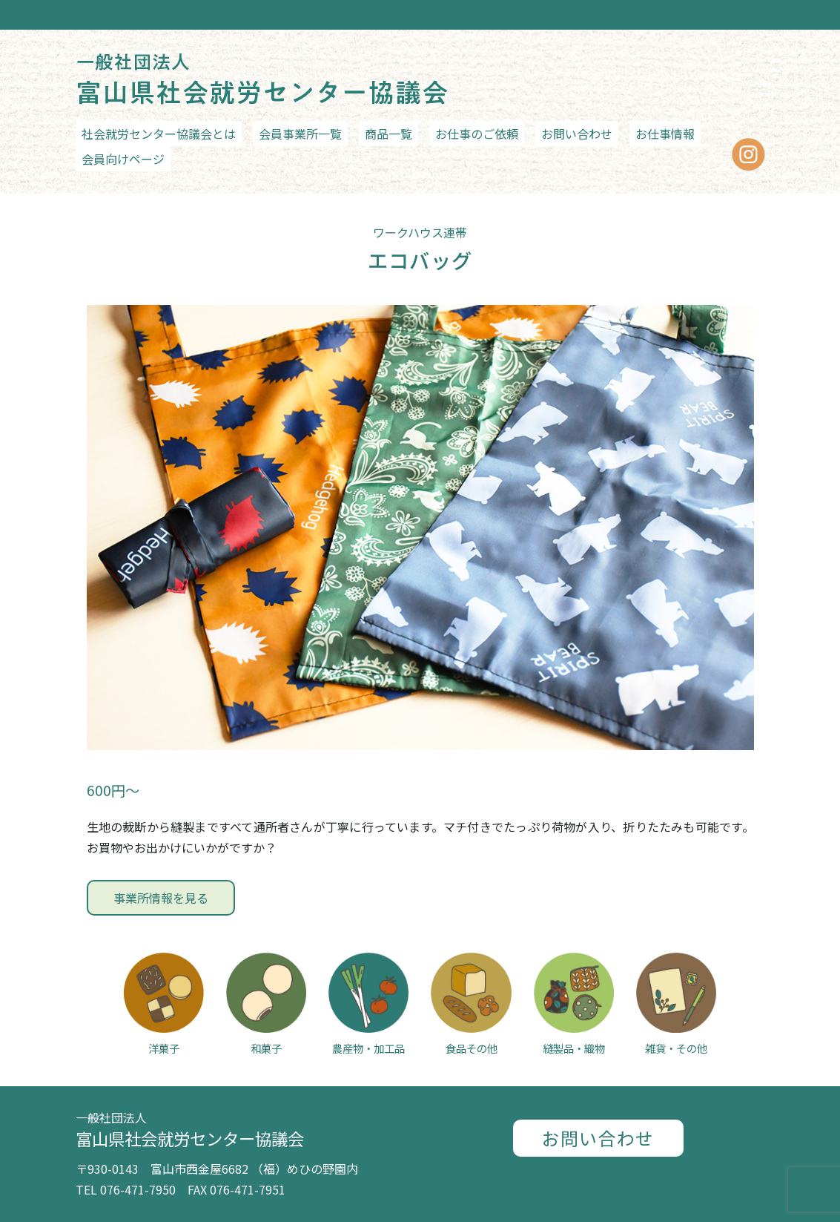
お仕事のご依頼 (476, 133)
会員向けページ (123, 159)
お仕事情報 (665, 133)
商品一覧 (388, 133)
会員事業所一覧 (300, 133)
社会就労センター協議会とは (159, 133)
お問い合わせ (576, 133)
